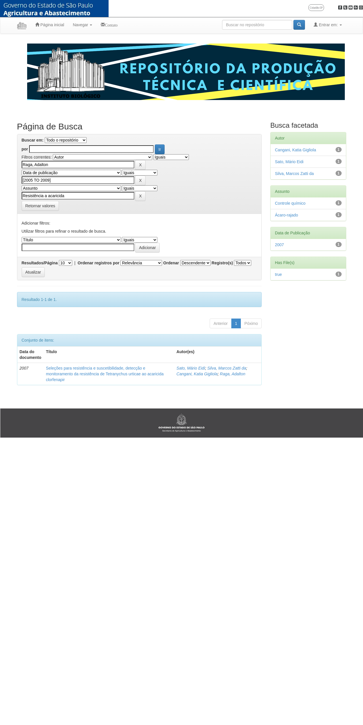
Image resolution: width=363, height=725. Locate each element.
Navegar (82, 24)
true (278, 274)
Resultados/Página (40, 263)
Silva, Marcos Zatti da (226, 368)
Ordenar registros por (99, 263)
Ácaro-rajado (286, 215)
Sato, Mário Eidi (190, 368)
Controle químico (290, 203)
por (25, 149)
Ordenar (171, 263)
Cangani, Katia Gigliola (196, 374)
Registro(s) (222, 263)
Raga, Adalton (232, 374)
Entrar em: (328, 24)
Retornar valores (40, 206)
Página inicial (49, 24)
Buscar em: (33, 140)
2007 (279, 244)
